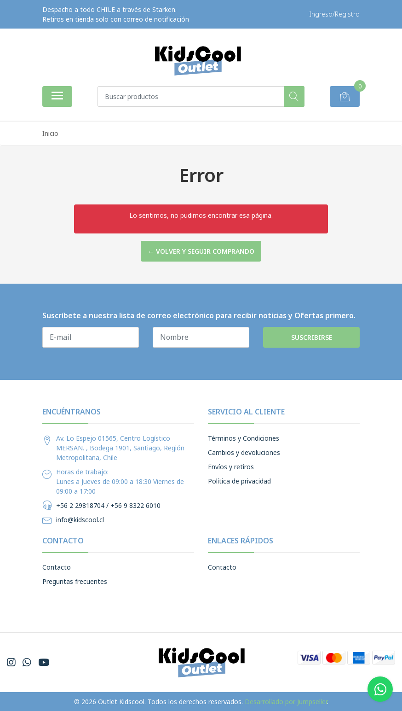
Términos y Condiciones (243, 438)
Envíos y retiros (231, 466)
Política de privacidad (239, 481)
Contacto (56, 567)
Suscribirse (311, 337)
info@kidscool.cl (80, 519)
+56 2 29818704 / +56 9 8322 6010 (108, 505)
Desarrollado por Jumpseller (286, 701)
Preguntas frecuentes (74, 581)
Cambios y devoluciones (244, 452)
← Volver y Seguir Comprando (201, 251)
